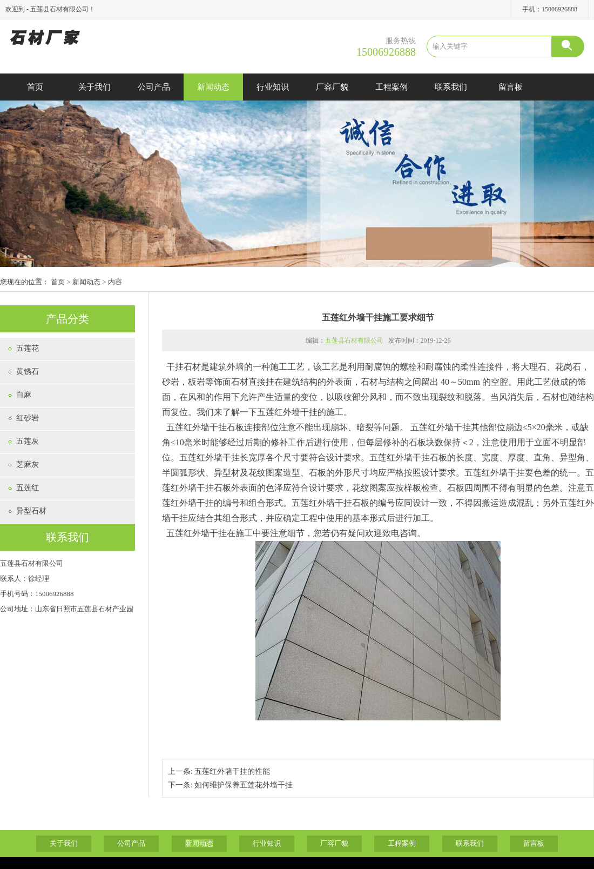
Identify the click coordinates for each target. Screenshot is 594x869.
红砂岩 (27, 418)
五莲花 (27, 348)
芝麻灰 (27, 464)
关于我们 (94, 87)
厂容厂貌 (332, 87)
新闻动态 (213, 87)
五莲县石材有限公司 (354, 340)
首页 (35, 87)
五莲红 (27, 488)
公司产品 (154, 87)
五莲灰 (27, 441)
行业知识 (272, 87)
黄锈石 (27, 371)
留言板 (510, 87)
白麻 (23, 395)
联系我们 (451, 87)
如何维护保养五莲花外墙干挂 (243, 785)
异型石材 (31, 511)
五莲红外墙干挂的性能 (232, 771)
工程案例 (391, 87)
